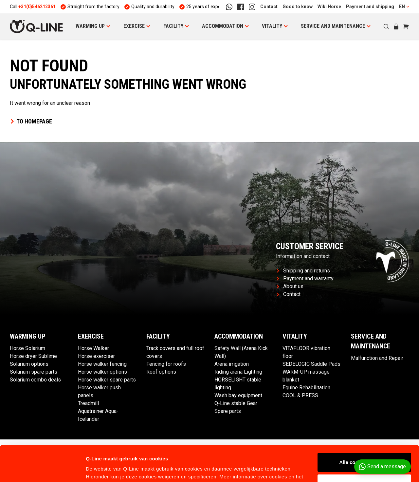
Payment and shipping (370, 6)
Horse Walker (93, 348)
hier (211, 451)
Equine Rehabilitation (306, 387)
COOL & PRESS (300, 395)
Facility (173, 26)
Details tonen (101, 469)
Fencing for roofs (166, 364)
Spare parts (227, 411)
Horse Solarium (27, 348)
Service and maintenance (333, 26)
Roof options (161, 372)
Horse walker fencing (102, 364)
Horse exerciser (96, 356)
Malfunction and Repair (377, 358)
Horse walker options (102, 372)
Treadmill (88, 403)
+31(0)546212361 (37, 6)
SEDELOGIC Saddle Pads (311, 364)
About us (290, 286)
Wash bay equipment (238, 395)
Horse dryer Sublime (33, 356)
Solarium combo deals (35, 380)
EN (404, 6)
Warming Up (90, 26)
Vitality (272, 26)
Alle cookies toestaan (364, 429)
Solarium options (29, 364)
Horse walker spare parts (107, 380)
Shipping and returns (303, 271)
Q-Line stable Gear (235, 403)
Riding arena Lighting (238, 372)
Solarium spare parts (33, 372)
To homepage (31, 121)
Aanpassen (365, 450)
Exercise (134, 26)
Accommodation (222, 26)
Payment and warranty (305, 278)
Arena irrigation (231, 364)
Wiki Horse (329, 6)
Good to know (297, 6)
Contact (269, 6)
